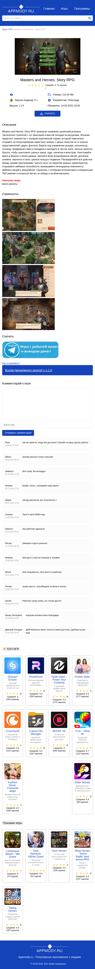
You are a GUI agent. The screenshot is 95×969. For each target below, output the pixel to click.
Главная (48, 8)
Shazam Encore (12, 678)
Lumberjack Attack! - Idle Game (12, 854)
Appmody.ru (21, 9)
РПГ (11, 29)
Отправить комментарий (18, 433)
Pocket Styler (82, 676)
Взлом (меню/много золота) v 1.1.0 (28, 370)
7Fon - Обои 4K (82, 732)
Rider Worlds (82, 782)
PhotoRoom (36, 676)
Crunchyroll (12, 731)
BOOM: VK (59, 731)
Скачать (47, 113)
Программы (82, 8)
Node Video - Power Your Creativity (59, 679)
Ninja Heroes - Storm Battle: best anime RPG (82, 855)
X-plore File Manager (36, 732)
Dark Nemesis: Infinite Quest (36, 853)
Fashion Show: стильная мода (12, 786)
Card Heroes (59, 850)
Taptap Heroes (12, 909)
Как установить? (11, 363)
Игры (64, 8)
